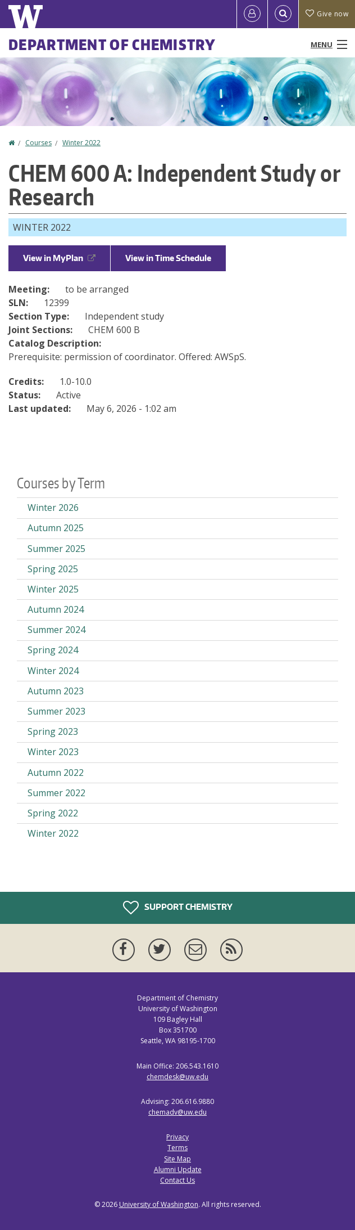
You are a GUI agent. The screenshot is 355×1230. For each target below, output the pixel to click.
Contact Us (177, 1180)
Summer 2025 (56, 548)
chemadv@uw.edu (177, 1112)
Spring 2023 (53, 731)
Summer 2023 (56, 711)
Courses (38, 142)
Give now (327, 14)
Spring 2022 (53, 813)
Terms (177, 1147)
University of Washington (158, 1204)
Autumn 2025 (56, 528)
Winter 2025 (53, 589)
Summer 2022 (56, 793)
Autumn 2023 (56, 691)
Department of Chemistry (112, 44)
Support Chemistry (178, 907)
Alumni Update (178, 1169)
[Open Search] (283, 14)
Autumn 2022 (56, 772)
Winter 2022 (81, 142)
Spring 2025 (53, 569)
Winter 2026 (53, 507)
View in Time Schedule (168, 258)
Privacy (177, 1137)
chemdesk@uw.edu (177, 1076)
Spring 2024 (53, 650)
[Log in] (252, 14)
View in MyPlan (59, 258)
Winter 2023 (53, 752)
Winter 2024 (53, 671)
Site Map (177, 1159)
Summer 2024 (56, 629)
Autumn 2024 (56, 609)
